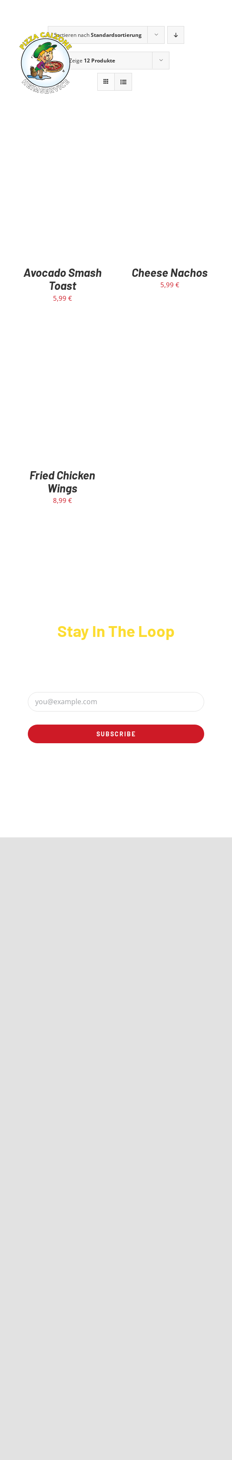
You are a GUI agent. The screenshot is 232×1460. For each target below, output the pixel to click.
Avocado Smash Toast (62, 279)
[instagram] (100, 780)
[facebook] (69, 780)
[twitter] (84, 780)
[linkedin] (131, 780)
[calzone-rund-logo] (45, 33)
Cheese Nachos (170, 272)
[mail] (162, 780)
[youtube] (116, 780)
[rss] (147, 780)
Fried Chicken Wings (62, 481)
